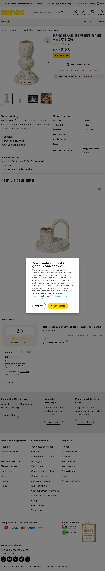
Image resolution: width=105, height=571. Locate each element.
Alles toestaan (58, 305)
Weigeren (39, 306)
